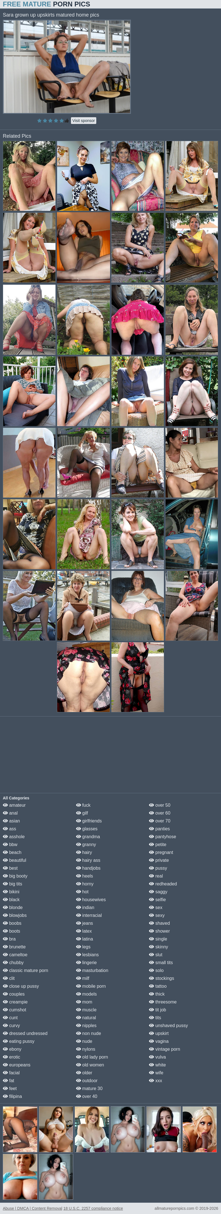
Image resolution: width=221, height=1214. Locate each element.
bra (9, 939)
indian (85, 907)
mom (84, 1002)
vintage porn (164, 1049)
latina (84, 939)
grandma (88, 836)
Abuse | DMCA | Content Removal (32, 1208)
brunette (14, 946)
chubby (13, 962)
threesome (163, 1002)
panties (159, 828)
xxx (155, 1080)
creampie (15, 1002)
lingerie (86, 962)
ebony (12, 1049)
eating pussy (18, 1041)
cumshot (14, 1009)
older (84, 1072)
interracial (89, 915)
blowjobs (15, 915)
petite (157, 844)
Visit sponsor (83, 120)
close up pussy (21, 986)
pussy (158, 868)
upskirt (159, 1033)
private (159, 860)
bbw (10, 844)
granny (86, 844)
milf (82, 978)
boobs (12, 923)
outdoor (87, 1080)
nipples (86, 1025)
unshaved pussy (168, 1025)
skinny (158, 946)
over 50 (159, 805)
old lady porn (92, 1057)
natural (86, 1017)
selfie (157, 899)
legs (83, 946)
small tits (161, 962)
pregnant (161, 852)
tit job (157, 1009)
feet (10, 1088)
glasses (87, 828)
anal (10, 813)
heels (84, 876)
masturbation (92, 970)
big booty (15, 876)
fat (8, 1080)
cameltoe (15, 954)
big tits (12, 883)
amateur (14, 805)
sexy (156, 915)
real (156, 876)
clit (9, 978)
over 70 (159, 821)
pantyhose (162, 836)
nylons (85, 1049)
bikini (11, 891)
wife (156, 1072)
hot (82, 891)
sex (155, 907)
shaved (159, 923)
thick (156, 994)
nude (84, 1041)
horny (84, 883)
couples (14, 994)
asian (11, 821)
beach (12, 852)
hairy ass (88, 860)
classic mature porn (25, 970)
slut (155, 954)
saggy (158, 891)
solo (156, 970)
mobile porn (91, 986)
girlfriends (89, 821)
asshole (14, 836)
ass (9, 828)
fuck (83, 805)
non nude (88, 1033)
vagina (159, 1041)
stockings (161, 978)
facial (11, 1072)
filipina (12, 1096)
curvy (11, 1025)
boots (11, 931)
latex (84, 931)
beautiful (14, 860)
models (86, 994)
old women (90, 1064)
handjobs (88, 868)
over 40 (86, 1096)
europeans (16, 1064)
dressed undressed (25, 1033)
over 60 (159, 813)
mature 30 (89, 1088)
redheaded (163, 883)
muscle (86, 1009)
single (158, 939)
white (157, 1064)
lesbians (87, 954)
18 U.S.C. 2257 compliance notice (93, 1208)
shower (159, 931)
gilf (82, 813)
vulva (157, 1057)
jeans (84, 923)
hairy (84, 852)
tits (155, 1017)
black (11, 899)
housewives (91, 899)
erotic (11, 1057)
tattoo (157, 986)
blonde (13, 907)
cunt (10, 1017)
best (10, 868)
